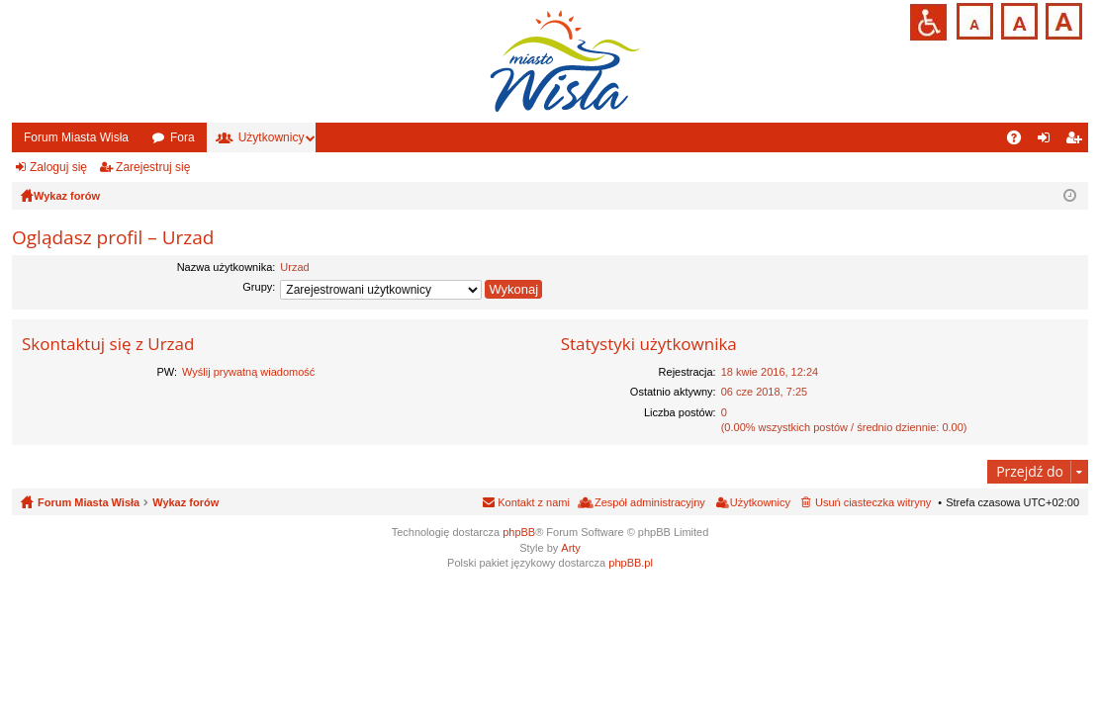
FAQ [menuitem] (1020, 141)
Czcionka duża (1062, 19)
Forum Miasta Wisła (76, 137)
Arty (571, 548)
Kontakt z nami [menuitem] (534, 502)
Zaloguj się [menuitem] (1048, 141)
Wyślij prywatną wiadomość (248, 372)
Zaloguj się (58, 167)
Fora (182, 137)
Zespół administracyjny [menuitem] (650, 502)
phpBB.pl (630, 563)
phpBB (519, 532)
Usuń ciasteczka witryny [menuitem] (873, 502)
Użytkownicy (271, 137)
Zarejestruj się (153, 167)
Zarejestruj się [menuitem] (1077, 141)
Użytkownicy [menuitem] (760, 502)
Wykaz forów (185, 502)
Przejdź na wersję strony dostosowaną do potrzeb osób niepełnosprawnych (928, 22)
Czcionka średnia (1017, 19)
